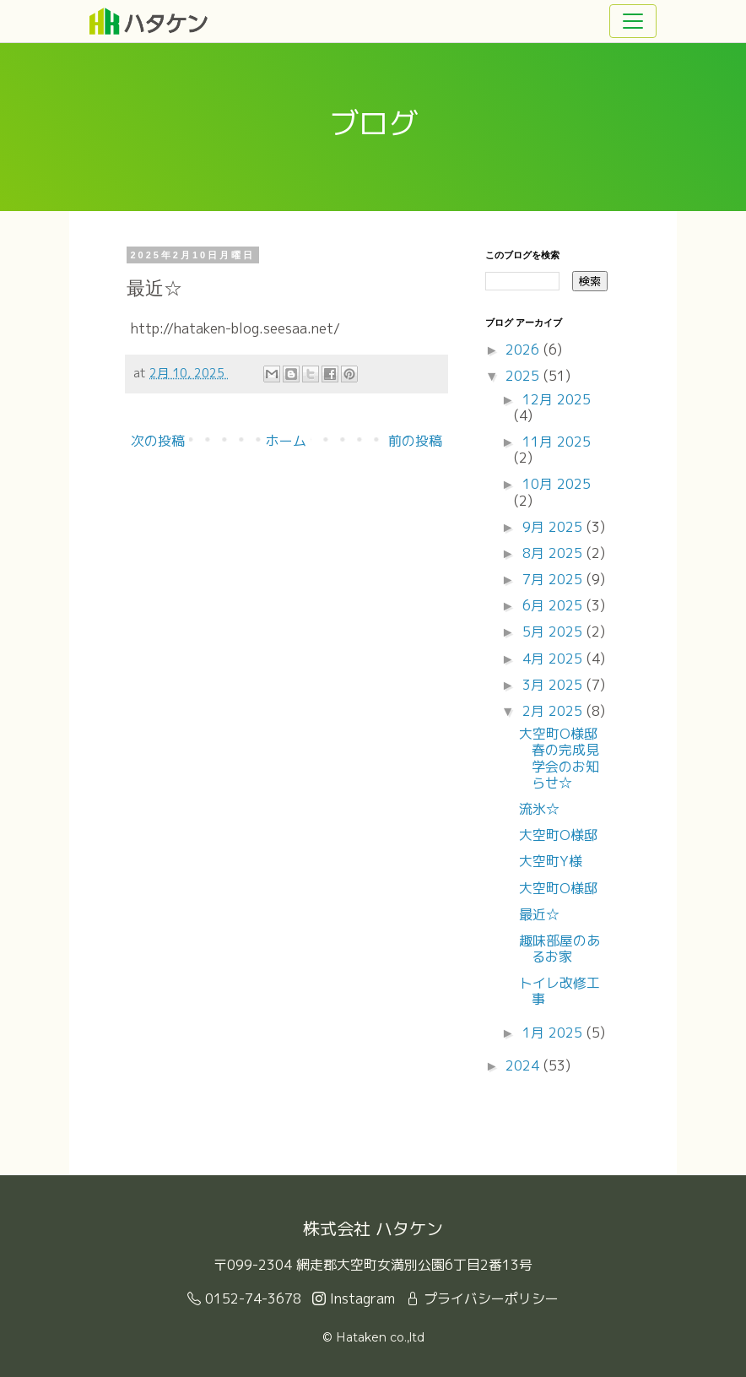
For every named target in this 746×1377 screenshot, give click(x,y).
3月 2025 (554, 684)
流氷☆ (539, 809)
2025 (524, 375)
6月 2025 (554, 605)
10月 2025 (556, 483)
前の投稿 (415, 440)
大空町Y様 (550, 861)
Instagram (353, 1298)
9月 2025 (554, 527)
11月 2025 (556, 441)
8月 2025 (554, 553)
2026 (524, 349)
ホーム (286, 440)
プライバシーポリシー (482, 1298)
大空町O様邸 (558, 835)
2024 (524, 1065)
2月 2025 (554, 711)
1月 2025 (554, 1032)
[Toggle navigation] (633, 21)
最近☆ (539, 914)
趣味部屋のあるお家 (559, 948)
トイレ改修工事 (559, 990)
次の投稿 (158, 440)
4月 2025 (554, 658)
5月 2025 (554, 631)
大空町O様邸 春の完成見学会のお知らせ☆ (565, 758)
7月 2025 (554, 579)
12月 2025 (556, 399)
